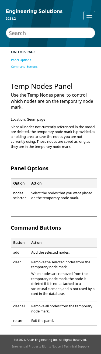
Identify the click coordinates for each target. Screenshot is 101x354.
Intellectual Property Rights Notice (36, 346)
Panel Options (21, 60)
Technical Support (76, 346)
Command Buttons (24, 66)
